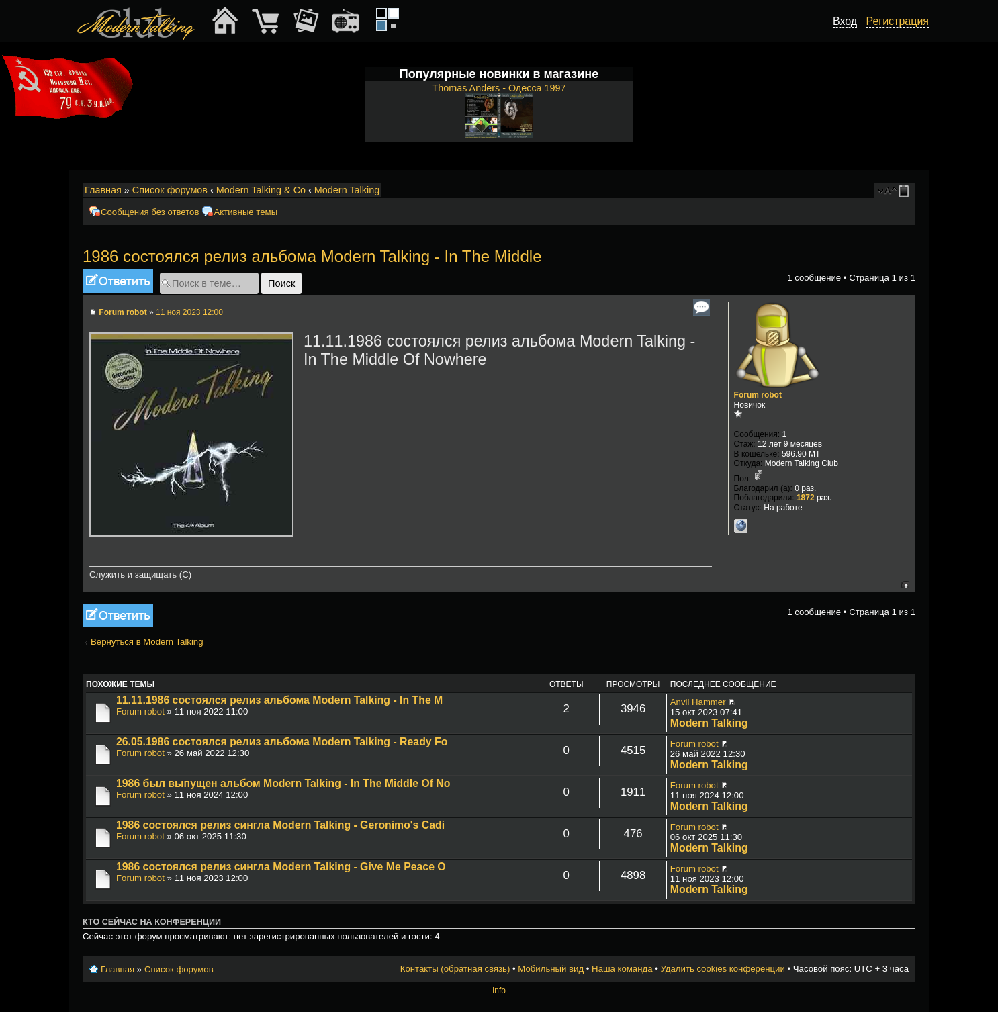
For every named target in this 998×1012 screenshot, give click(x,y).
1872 (806, 497)
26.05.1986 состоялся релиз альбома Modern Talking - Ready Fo (281, 741)
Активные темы (245, 212)
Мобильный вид (906, 191)
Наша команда (622, 969)
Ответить (118, 281)
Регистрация (897, 21)
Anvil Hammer (698, 702)
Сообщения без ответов (150, 212)
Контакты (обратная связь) (455, 969)
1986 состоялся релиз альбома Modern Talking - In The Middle (312, 256)
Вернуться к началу (905, 584)
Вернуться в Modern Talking (147, 642)
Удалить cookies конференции (722, 969)
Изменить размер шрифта (887, 191)
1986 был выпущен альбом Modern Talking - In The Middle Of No (283, 783)
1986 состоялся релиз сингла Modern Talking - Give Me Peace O (281, 866)
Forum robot (122, 312)
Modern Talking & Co (261, 190)
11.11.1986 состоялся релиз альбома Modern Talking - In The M (279, 700)
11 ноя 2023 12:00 (189, 312)
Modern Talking (346, 190)
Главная (103, 190)
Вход (845, 21)
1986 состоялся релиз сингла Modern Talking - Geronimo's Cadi (280, 825)
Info (499, 990)
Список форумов (170, 190)
